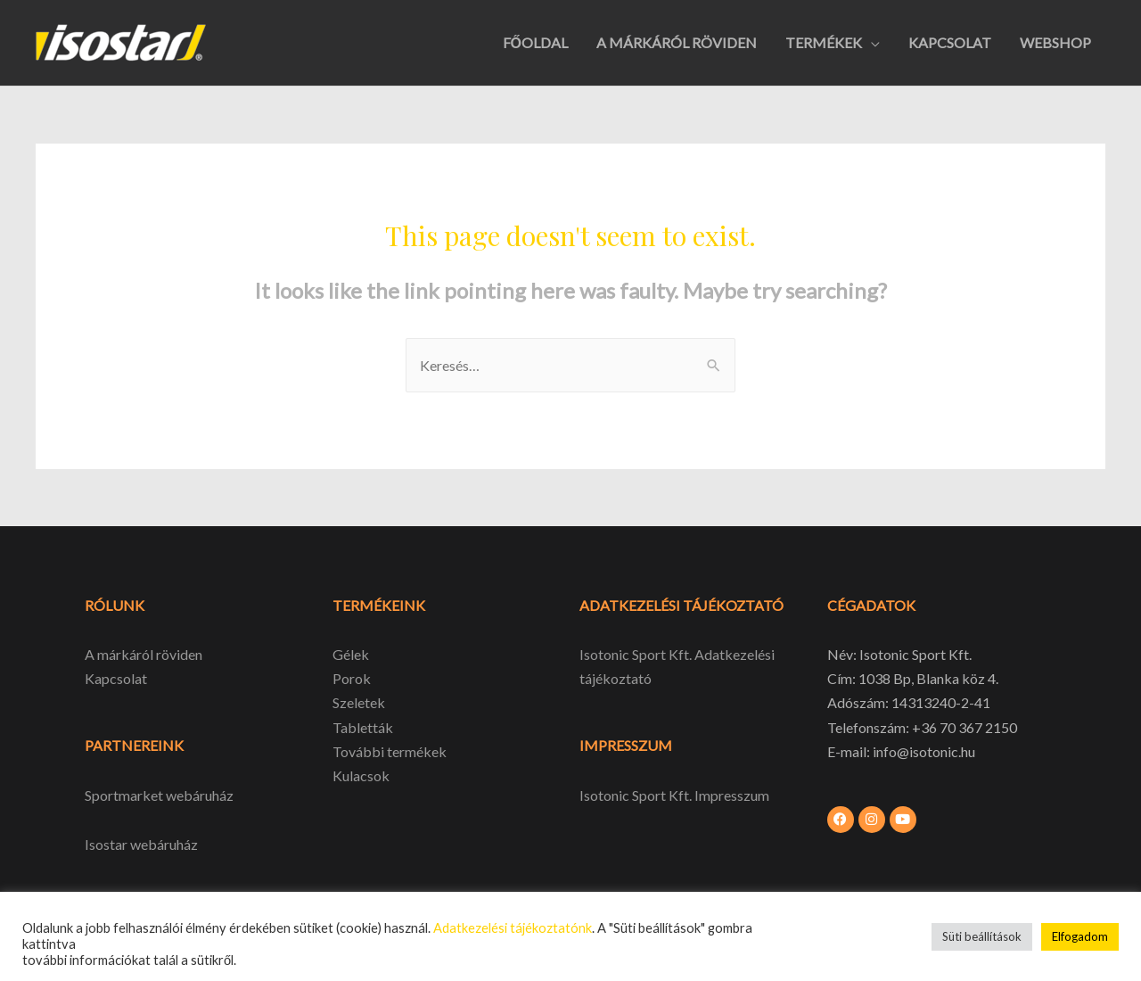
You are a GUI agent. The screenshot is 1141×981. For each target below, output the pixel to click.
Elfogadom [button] (1080, 936)
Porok (351, 678)
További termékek (389, 751)
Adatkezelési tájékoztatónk (512, 928)
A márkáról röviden (143, 654)
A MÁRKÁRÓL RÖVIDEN (676, 42)
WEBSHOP (1055, 42)
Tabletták (362, 727)
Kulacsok (361, 775)
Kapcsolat (116, 678)
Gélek (350, 654)
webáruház (162, 844)
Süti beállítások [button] (982, 936)
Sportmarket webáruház (159, 795)
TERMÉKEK (823, 42)
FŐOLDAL (535, 42)
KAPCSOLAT (949, 42)
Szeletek (358, 702)
